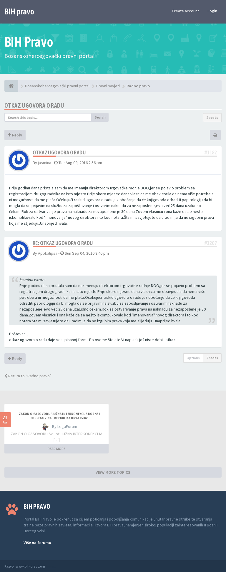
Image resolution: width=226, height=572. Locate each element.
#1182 (211, 152)
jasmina (44, 162)
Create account (185, 11)
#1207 (211, 243)
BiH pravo (19, 11)
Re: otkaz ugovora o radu (63, 243)
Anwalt (50, 566)
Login (212, 11)
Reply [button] (15, 135)
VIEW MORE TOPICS (113, 472)
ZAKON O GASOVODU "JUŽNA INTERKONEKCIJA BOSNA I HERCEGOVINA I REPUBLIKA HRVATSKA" (59, 416)
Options (193, 358)
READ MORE (56, 448)
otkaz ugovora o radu (34, 105)
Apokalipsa (47, 253)
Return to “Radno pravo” (27, 375)
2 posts (212, 117)
